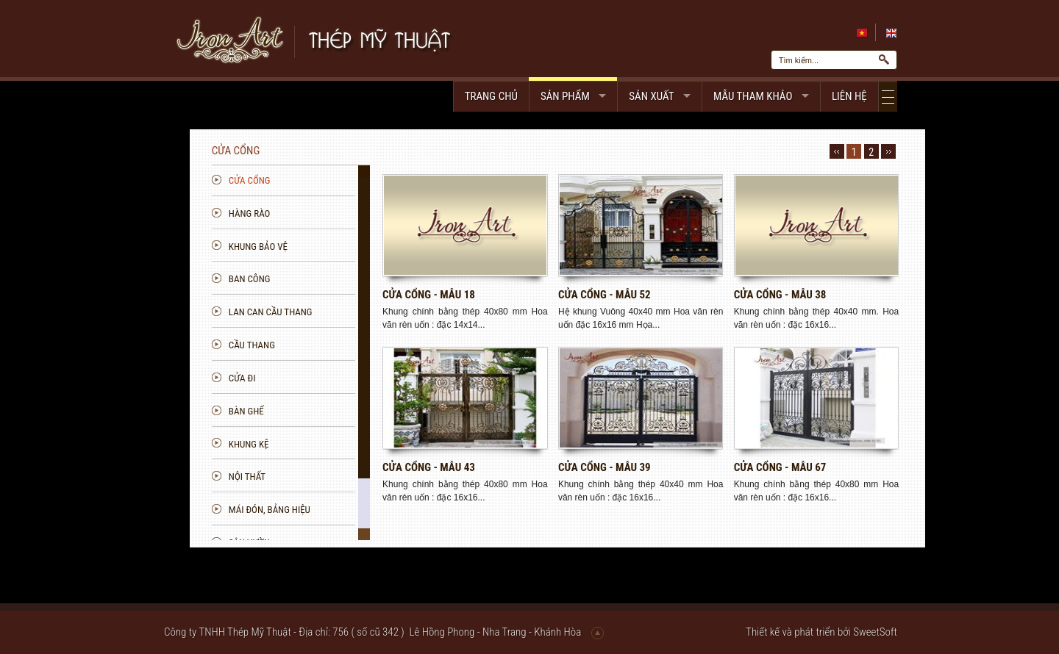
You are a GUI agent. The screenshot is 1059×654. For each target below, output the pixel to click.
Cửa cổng (336, 180)
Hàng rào (336, 213)
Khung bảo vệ (344, 246)
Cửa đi (329, 378)
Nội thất (333, 476)
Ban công (336, 278)
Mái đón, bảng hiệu (356, 509)
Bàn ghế (333, 411)
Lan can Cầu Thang (357, 311)
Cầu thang (338, 345)
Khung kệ (335, 444)
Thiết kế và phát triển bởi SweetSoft (821, 632)
